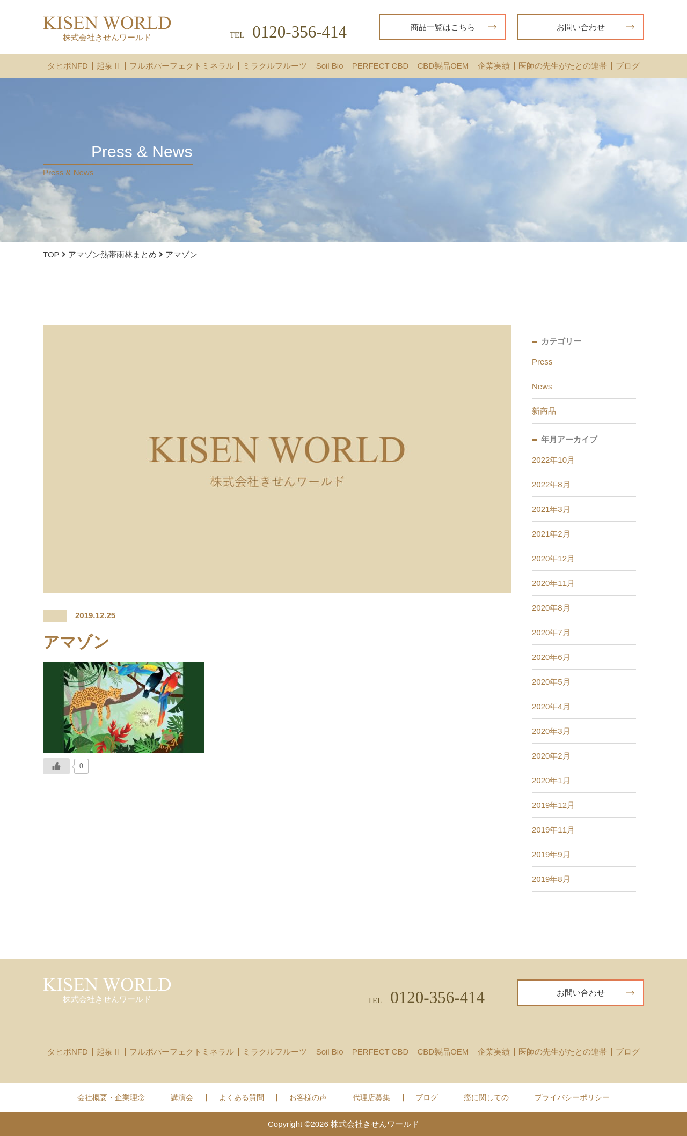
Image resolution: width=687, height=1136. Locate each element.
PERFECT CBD (380, 65)
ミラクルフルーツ (275, 65)
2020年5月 (551, 681)
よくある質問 (241, 1098)
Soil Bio (330, 65)
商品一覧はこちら (454, 27)
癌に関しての (486, 1098)
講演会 (182, 1098)
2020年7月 (551, 632)
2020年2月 (551, 755)
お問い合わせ (596, 27)
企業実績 (494, 65)
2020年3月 (551, 731)
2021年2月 (551, 533)
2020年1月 (551, 780)
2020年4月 (551, 706)
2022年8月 (551, 484)
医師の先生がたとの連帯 (562, 65)
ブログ (628, 65)
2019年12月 (553, 805)
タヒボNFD (67, 65)
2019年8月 (551, 878)
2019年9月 (551, 854)
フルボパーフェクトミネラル (181, 65)
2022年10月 (553, 459)
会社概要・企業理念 (111, 1098)
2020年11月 (553, 583)
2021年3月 (551, 509)
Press (542, 361)
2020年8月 (551, 607)
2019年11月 (553, 829)
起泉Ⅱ (109, 65)
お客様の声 (308, 1098)
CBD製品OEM (443, 65)
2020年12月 (553, 558)
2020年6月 (551, 657)
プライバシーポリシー (572, 1098)
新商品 (544, 410)
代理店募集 (371, 1098)
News (542, 386)
